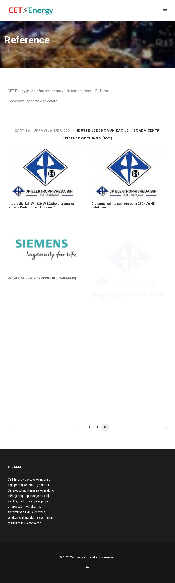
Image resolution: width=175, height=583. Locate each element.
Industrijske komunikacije (101, 130)
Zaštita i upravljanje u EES (42, 130)
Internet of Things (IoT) (88, 138)
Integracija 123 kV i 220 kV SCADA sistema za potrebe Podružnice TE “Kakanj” (41, 205)
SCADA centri (147, 130)
